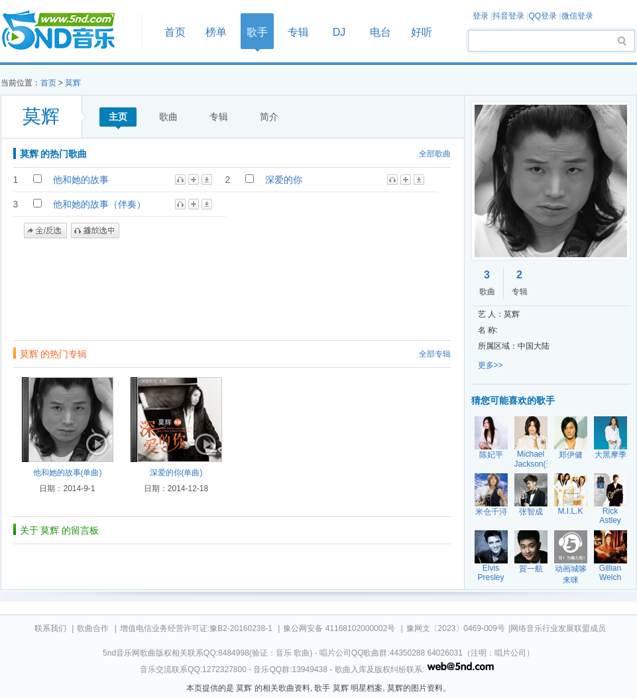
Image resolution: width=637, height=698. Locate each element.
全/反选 (45, 231)
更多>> (490, 365)
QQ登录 (542, 16)
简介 (269, 116)
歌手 (257, 32)
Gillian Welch (610, 572)
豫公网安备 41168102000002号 (339, 628)
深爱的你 (283, 179)
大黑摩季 (610, 454)
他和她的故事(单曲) (67, 472)
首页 (67, 31)
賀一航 (531, 568)
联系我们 (50, 628)
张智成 (531, 511)
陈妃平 (491, 454)
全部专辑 (435, 354)
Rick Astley (610, 515)
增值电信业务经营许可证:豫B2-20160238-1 (196, 628)
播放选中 (95, 231)
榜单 (216, 32)
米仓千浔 (491, 511)
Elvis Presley (490, 572)
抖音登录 (508, 16)
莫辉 (73, 82)
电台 (380, 32)
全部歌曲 (435, 153)
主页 (118, 116)
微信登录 (577, 16)
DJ (339, 32)
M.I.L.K (570, 511)
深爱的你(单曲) (176, 472)
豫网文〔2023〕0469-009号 (455, 628)
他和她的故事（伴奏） (99, 204)
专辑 (298, 32)
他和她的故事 (81, 179)
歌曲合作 (93, 628)
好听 (421, 32)
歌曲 (168, 116)
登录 (481, 16)
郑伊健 (571, 454)
